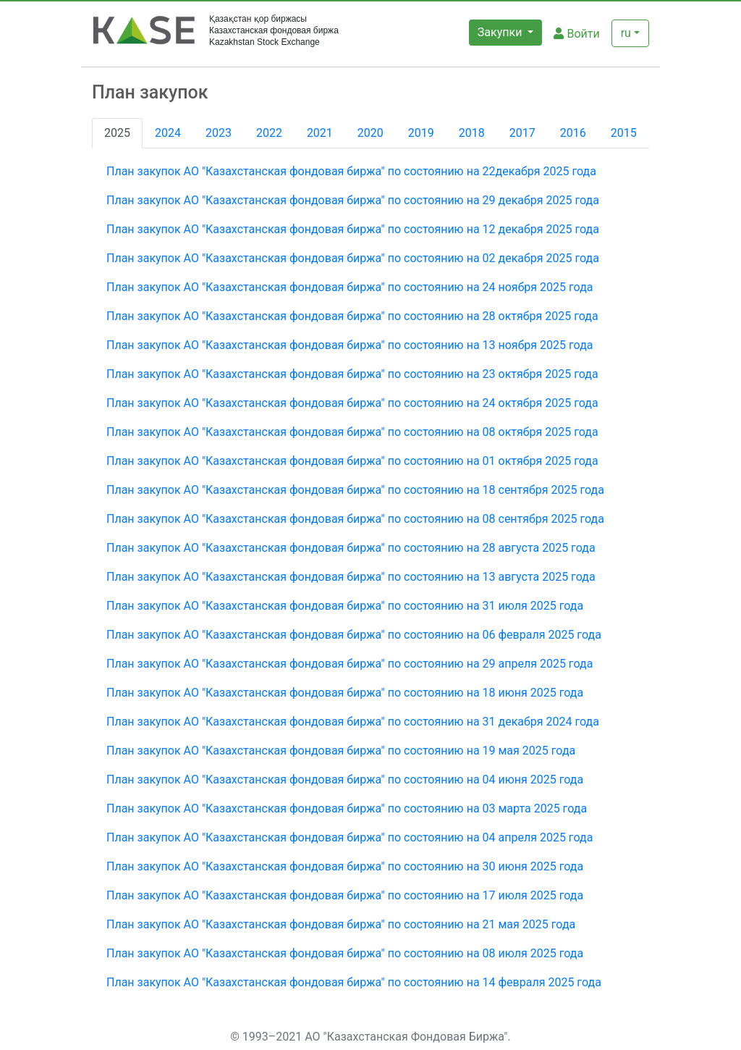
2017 (522, 133)
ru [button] (626, 33)
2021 (320, 133)
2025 (117, 133)
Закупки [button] (501, 32)
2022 (269, 133)
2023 (219, 133)
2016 (573, 133)
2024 (168, 133)
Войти (576, 34)
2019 (421, 133)
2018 (472, 133)
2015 (624, 133)
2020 (370, 133)
